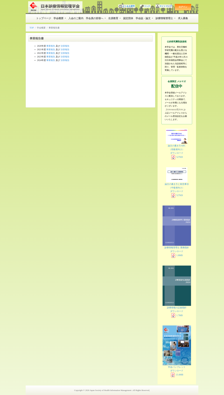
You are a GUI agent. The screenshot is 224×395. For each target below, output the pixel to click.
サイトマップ (164, 6)
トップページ (43, 18)
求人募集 (183, 18)
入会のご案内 (75, 18)
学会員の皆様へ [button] (95, 18)
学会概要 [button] (59, 18)
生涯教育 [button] (113, 18)
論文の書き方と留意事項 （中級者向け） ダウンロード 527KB (177, 181)
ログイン (183, 7)
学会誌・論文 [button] (143, 18)
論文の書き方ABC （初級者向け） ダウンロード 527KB (177, 143)
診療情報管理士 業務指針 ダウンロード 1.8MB (177, 231)
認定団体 (128, 18)
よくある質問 (127, 6)
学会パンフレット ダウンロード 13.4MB (177, 350)
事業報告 (50, 46)
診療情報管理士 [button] (165, 18)
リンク (145, 6)
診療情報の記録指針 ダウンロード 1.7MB (177, 291)
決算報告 (65, 46)
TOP (32, 27)
